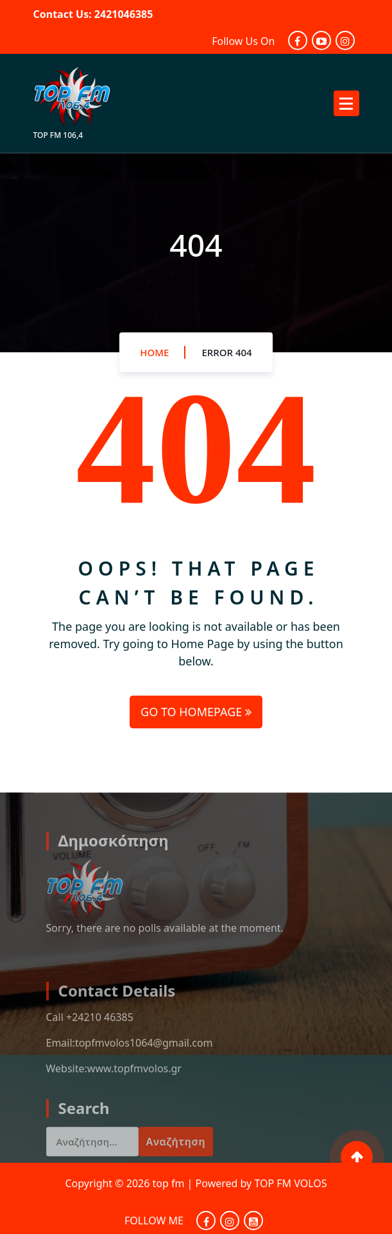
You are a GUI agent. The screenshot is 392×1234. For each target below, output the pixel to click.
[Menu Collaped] (346, 103)
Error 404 (226, 352)
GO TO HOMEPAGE (196, 711)
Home (154, 352)
